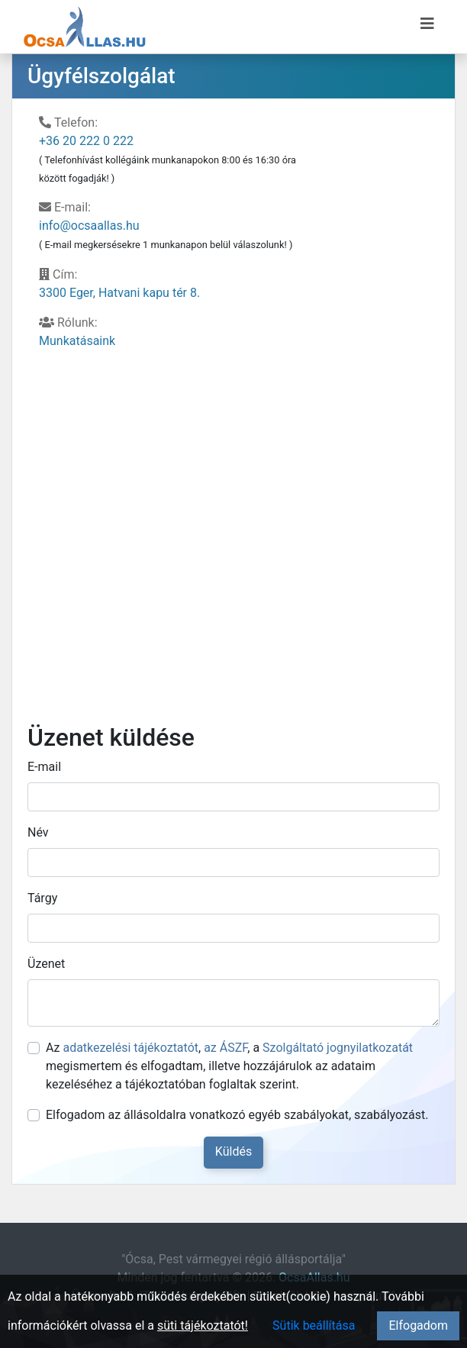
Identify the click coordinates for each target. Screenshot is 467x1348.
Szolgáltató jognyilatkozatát (337, 1047)
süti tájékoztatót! (202, 1325)
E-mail (44, 766)
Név (38, 832)
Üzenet (46, 963)
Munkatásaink (77, 341)
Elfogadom (418, 1325)
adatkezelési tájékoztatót (130, 1047)
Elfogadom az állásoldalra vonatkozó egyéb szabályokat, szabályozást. (237, 1115)
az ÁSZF (225, 1047)
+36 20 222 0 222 (86, 141)
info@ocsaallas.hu (89, 225)
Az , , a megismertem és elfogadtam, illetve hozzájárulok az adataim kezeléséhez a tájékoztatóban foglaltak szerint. (229, 1066)
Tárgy (42, 898)
